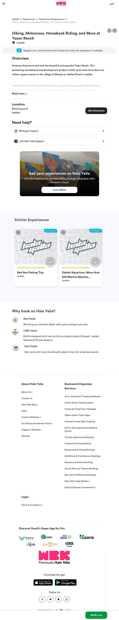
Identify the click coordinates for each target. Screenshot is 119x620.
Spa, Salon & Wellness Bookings (80, 475)
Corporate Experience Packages (80, 409)
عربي (111, 3)
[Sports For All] (50, 544)
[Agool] (47, 536)
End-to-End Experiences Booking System (81, 429)
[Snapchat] (58, 599)
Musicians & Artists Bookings (79, 462)
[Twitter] (50, 599)
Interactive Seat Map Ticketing (80, 422)
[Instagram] (66, 599)
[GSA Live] (69, 544)
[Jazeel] (66, 536)
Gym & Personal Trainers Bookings (81, 469)
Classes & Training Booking (78, 443)
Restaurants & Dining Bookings (80, 450)
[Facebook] (42, 599)
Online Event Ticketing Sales (79, 403)
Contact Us (26, 398)
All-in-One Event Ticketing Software (83, 396)
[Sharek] (30, 544)
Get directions (96, 110)
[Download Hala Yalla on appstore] (43, 583)
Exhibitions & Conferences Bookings (82, 456)
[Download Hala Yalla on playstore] (66, 583)
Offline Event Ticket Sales (77, 415)
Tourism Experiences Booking (79, 437)
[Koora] (87, 536)
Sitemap (25, 436)
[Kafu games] (26, 538)
